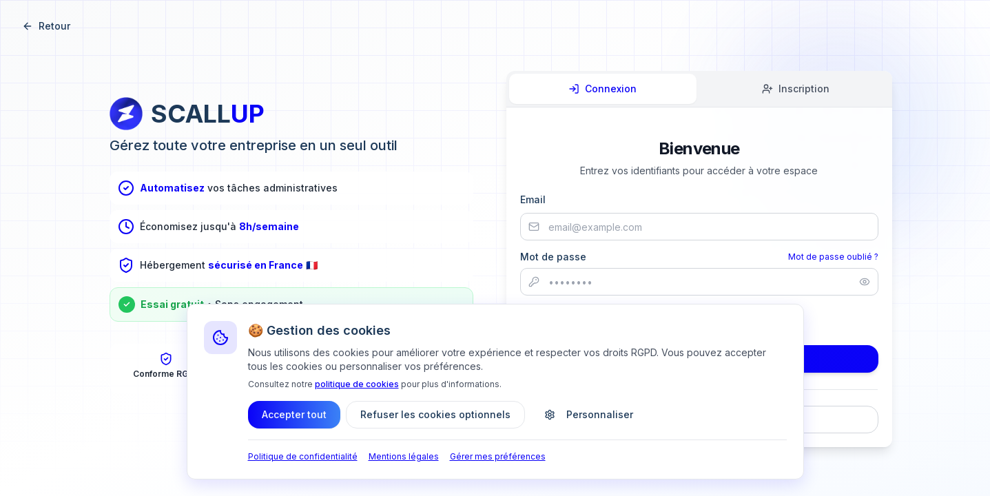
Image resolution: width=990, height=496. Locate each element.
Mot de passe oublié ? (833, 256)
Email (533, 199)
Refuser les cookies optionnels (435, 414)
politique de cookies (357, 384)
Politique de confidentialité (303, 456)
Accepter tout (294, 414)
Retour (46, 26)
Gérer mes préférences (498, 456)
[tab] (603, 89)
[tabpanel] (699, 286)
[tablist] (699, 89)
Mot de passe (553, 257)
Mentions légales (404, 456)
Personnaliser (588, 414)
